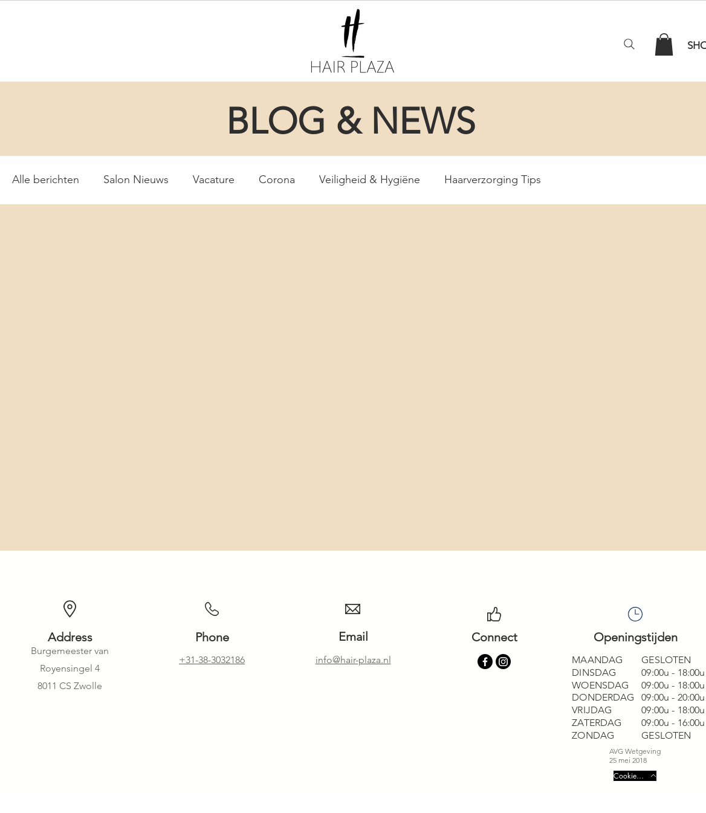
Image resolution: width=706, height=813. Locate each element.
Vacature (214, 179)
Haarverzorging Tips (492, 179)
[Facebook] (485, 661)
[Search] (629, 44)
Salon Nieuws (136, 179)
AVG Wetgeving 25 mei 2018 (635, 756)
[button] (664, 44)
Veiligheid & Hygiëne (369, 179)
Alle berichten (45, 179)
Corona (277, 179)
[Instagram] (503, 661)
